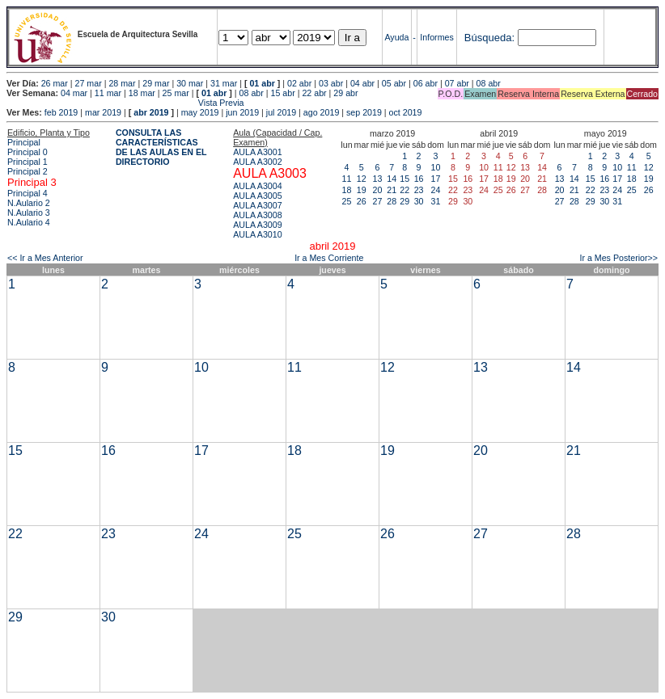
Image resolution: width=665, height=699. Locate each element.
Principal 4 (27, 193)
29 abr (345, 93)
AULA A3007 (257, 205)
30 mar (189, 83)
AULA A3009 (257, 224)
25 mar (176, 93)
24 (436, 190)
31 (436, 201)
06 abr (425, 83)
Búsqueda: (489, 38)
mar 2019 (103, 112)
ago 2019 (321, 112)
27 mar (88, 83)
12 (361, 178)
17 (436, 178)
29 (404, 201)
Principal (23, 142)
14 (391, 178)
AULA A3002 (257, 161)
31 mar (223, 83)
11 (347, 178)
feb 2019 (61, 112)
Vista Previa (125, 102)
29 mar (155, 83)
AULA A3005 (257, 195)
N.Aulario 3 (28, 212)
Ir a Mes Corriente (328, 258)
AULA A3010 (257, 234)
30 (419, 201)
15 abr (283, 93)
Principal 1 (27, 161)
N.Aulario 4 (28, 222)
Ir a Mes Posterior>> (618, 258)
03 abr (331, 83)
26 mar (54, 83)
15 (404, 178)
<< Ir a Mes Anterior (45, 258)
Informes (436, 37)
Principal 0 (27, 152)
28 (391, 201)
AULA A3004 (257, 186)
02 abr (299, 83)
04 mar (74, 93)
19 (361, 190)
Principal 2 (27, 171)
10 (436, 167)
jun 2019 (242, 112)
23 (419, 190)
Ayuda (396, 37)
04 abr (362, 83)
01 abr (261, 83)
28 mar (121, 83)
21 (391, 190)
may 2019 (200, 112)
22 (404, 190)
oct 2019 (405, 112)
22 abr (314, 93)
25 (347, 201)
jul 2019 (281, 112)
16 (419, 178)
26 (361, 201)
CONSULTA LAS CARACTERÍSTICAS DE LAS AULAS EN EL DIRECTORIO (161, 147)
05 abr (394, 83)
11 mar (108, 93)
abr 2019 (150, 112)
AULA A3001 (257, 152)
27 (378, 201)
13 (378, 178)
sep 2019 (364, 112)
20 (378, 190)
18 (347, 190)
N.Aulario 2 (28, 203)
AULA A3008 (257, 215)
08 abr (489, 83)
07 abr (457, 83)
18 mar (142, 93)
